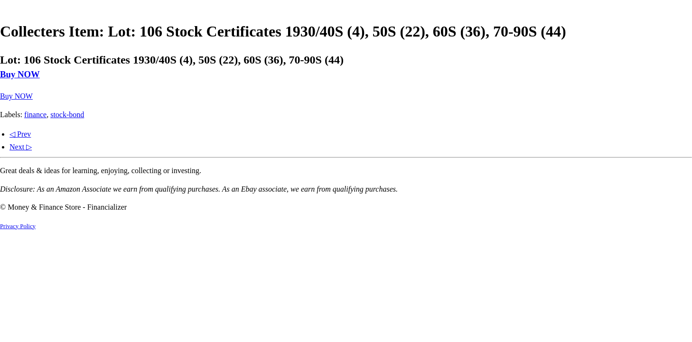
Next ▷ (20, 147)
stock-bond (67, 115)
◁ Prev (20, 134)
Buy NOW (20, 74)
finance (35, 115)
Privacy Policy (18, 226)
